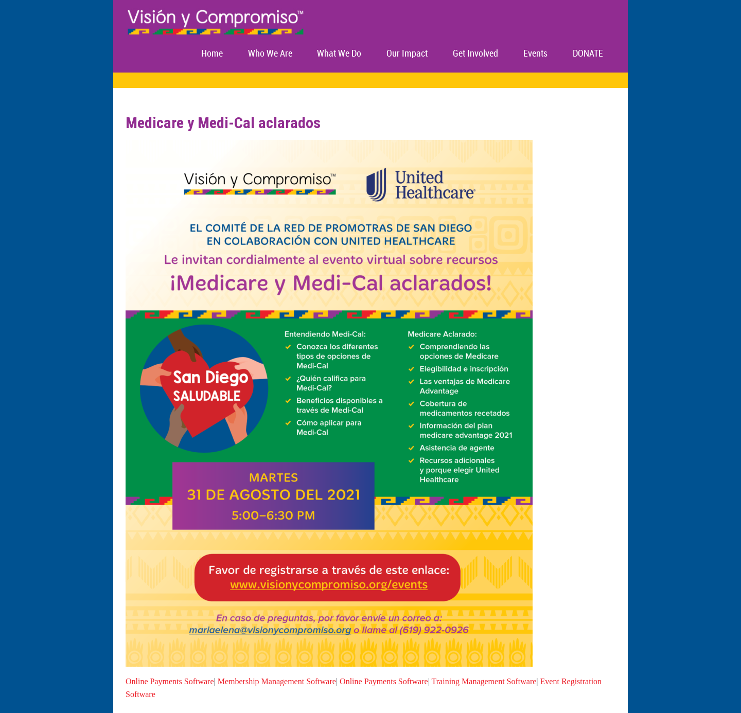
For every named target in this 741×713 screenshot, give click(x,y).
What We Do (339, 54)
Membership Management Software (277, 681)
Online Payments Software (170, 681)
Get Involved (475, 54)
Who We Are (270, 54)
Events (535, 54)
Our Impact (407, 54)
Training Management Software (484, 681)
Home (212, 54)
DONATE (588, 54)
